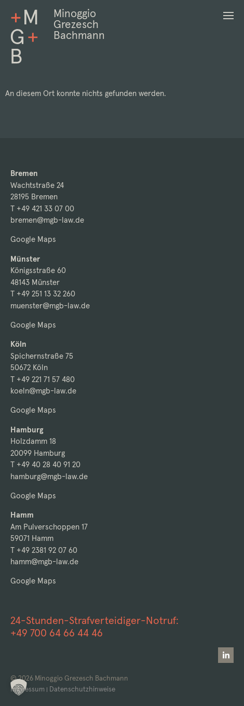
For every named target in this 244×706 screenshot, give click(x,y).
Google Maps (33, 239)
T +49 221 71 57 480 (42, 379)
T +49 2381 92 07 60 (43, 550)
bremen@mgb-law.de (47, 220)
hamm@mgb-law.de (44, 561)
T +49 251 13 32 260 (42, 293)
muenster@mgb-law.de (50, 305)
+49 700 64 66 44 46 (56, 633)
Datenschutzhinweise (82, 689)
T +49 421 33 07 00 (42, 208)
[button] (228, 15)
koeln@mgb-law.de (43, 391)
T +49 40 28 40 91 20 (45, 464)
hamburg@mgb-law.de (49, 476)
